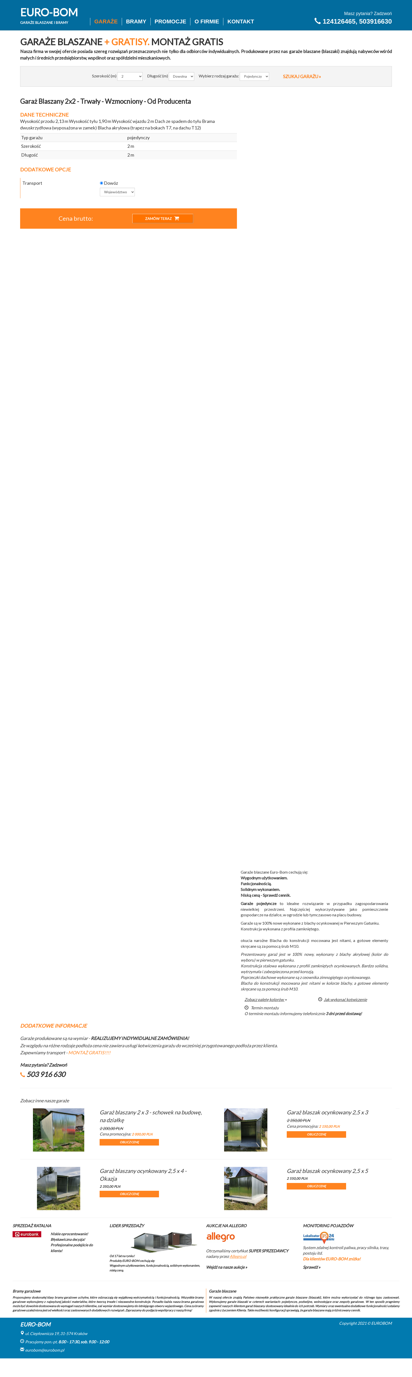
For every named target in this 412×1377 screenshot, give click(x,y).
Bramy (136, 21)
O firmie (206, 21)
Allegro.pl (238, 1256)
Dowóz (109, 183)
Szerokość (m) (104, 75)
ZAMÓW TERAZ (162, 218)
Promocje (170, 21)
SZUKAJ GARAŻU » (302, 76)
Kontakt (240, 21)
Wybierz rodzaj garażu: (219, 75)
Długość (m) (157, 75)
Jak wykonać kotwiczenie (342, 999)
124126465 (339, 21)
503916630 (375, 21)
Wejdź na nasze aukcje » (226, 1267)
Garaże (106, 21)
